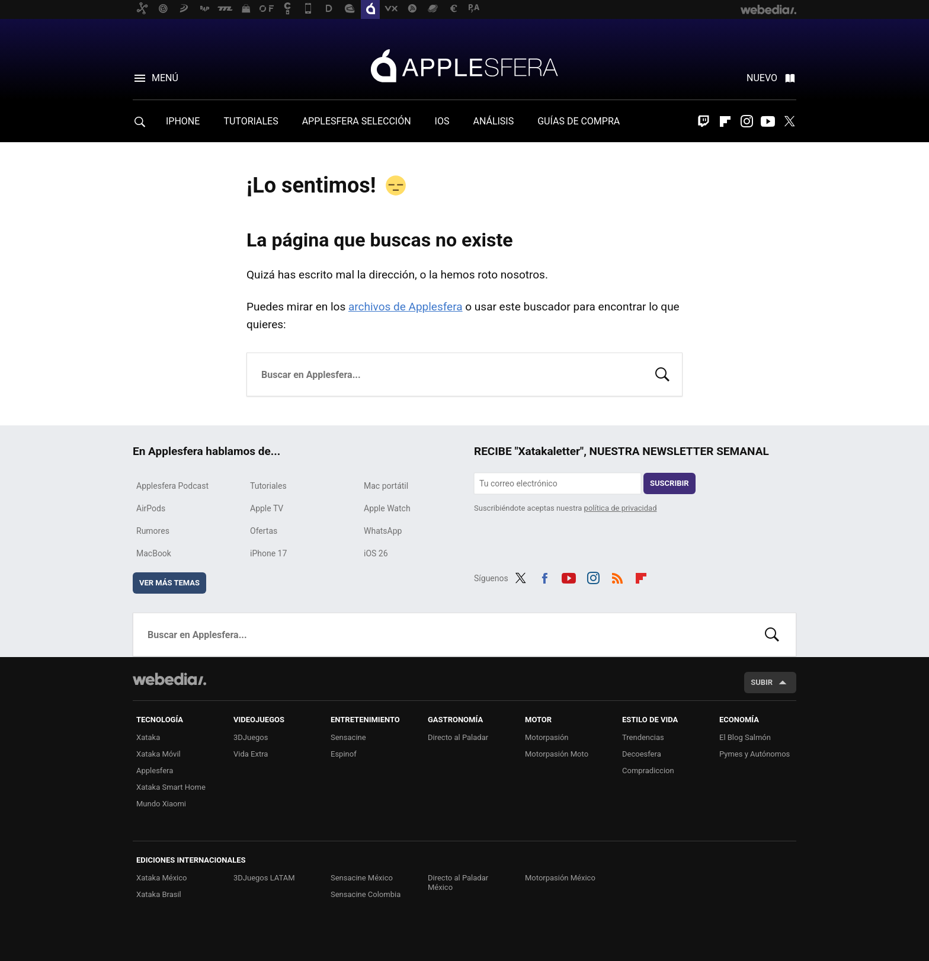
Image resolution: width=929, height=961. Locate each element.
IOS (442, 121)
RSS (617, 576)
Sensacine (348, 737)
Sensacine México (362, 877)
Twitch (704, 121)
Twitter (789, 121)
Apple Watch (387, 508)
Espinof (344, 753)
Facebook (544, 576)
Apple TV (266, 508)
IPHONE (183, 121)
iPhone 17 (268, 553)
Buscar (662, 373)
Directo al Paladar (458, 737)
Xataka (148, 737)
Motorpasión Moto (556, 753)
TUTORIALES (250, 121)
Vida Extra (250, 753)
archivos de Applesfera (405, 306)
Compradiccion (648, 770)
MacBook (153, 553)
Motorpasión (547, 737)
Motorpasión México (560, 877)
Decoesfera (641, 753)
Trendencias (643, 737)
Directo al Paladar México (458, 882)
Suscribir (669, 483)
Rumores (152, 531)
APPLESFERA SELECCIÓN (356, 121)
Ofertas (263, 531)
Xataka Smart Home (171, 787)
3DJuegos (250, 737)
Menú (165, 78)
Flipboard (725, 121)
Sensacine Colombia (366, 894)
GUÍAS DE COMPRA (578, 121)
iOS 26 (376, 553)
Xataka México (161, 877)
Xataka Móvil (158, 753)
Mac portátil (386, 486)
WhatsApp (383, 531)
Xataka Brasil (158, 894)
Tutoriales (268, 486)
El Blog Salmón (745, 737)
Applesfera (464, 65)
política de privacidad (620, 508)
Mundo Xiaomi (161, 803)
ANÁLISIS (493, 121)
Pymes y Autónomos (754, 753)
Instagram (746, 121)
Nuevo (762, 78)
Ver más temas (169, 582)
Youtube (768, 121)
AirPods (150, 508)
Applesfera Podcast (172, 486)
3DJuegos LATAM (264, 877)
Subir (762, 682)
